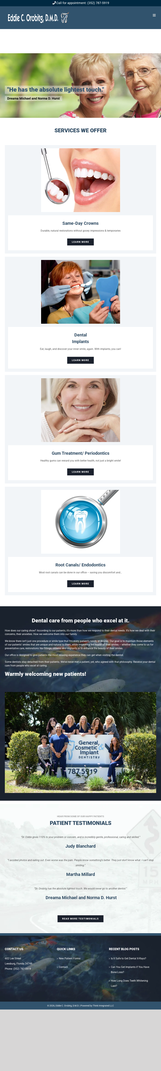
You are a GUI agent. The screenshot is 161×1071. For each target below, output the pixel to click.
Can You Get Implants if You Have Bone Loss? (130, 969)
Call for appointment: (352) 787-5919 (80, 3)
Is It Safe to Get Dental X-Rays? (128, 958)
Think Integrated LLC (103, 1005)
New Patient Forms (69, 958)
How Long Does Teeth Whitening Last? (129, 983)
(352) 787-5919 (22, 968)
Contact (63, 967)
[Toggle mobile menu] (154, 15)
